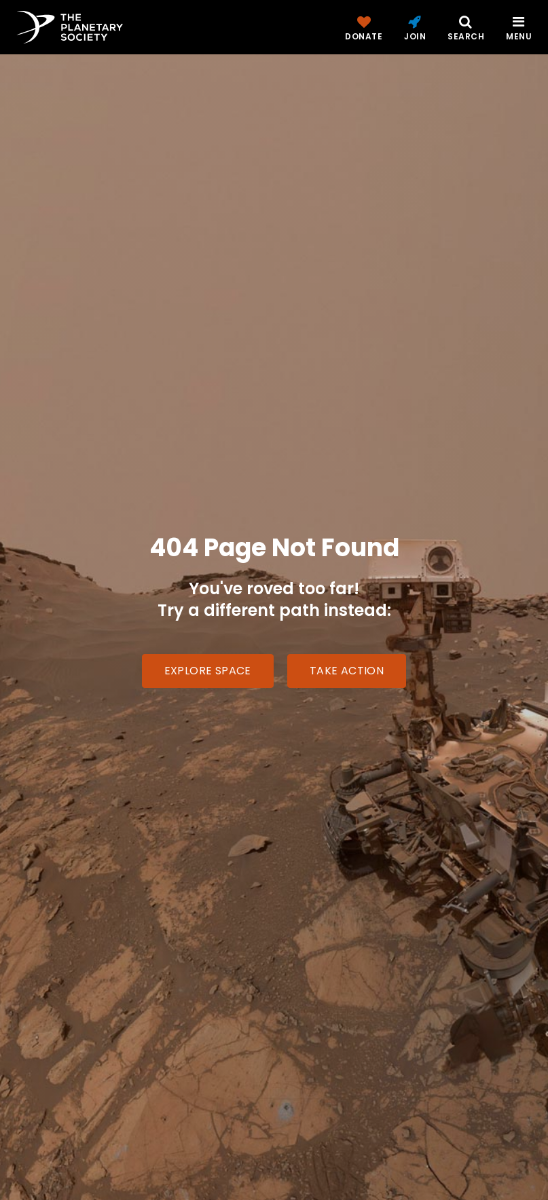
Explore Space (207, 670)
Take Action (347, 670)
